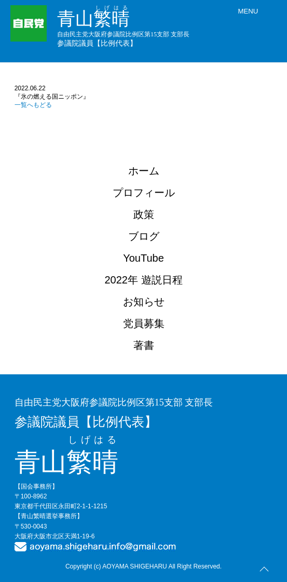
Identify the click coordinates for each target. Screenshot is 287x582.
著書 (143, 345)
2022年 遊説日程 (143, 280)
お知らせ (144, 301)
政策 (143, 214)
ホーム (143, 171)
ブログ (143, 236)
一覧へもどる (33, 105)
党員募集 (144, 323)
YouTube (143, 258)
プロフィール (144, 192)
